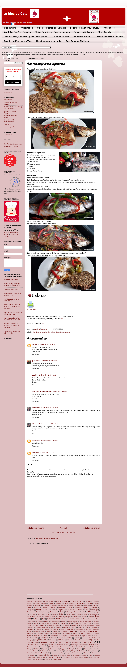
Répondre (35, 354)
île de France (38, 659)
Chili (83, 612)
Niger (96, 633)
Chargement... (8, 92)
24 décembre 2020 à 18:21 (58, 391)
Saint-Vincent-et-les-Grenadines (57, 646)
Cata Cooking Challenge (77, 41)
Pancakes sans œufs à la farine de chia (12, 332)
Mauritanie (64, 631)
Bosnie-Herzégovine (81, 607)
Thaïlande (44, 653)
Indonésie (78, 623)
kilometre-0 (36, 407)
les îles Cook (41, 657)
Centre (62, 612)
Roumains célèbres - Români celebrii (10, 121)
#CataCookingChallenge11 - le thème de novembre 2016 (13, 284)
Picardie (69, 640)
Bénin (86, 610)
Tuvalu (40, 655)
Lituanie (38, 629)
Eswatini (91, 616)
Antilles (51, 603)
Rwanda (50, 645)
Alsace (87, 601)
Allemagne (77, 601)
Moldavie (30, 633)
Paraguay (30, 640)
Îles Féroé (93, 657)
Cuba (85, 614)
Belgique (94, 605)
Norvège (63, 635)
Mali (42, 631)
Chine (89, 612)
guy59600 (35, 361)
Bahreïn (71, 605)
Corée (61, 614)
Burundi (80, 610)
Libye (86, 627)
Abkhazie (29, 601)
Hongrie (62, 623)
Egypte (53, 616)
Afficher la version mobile (63, 532)
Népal (83, 635)
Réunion (91, 645)
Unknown (35, 452)
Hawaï (42, 623)
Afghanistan (38, 601)
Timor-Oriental (55, 653)
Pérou (53, 642)
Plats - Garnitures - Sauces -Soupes (52, 32)
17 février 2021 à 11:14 (47, 452)
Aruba (96, 603)
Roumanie (88, 642)
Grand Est (39, 621)
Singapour (63, 649)
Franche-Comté (75, 619)
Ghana (98, 619)
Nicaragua (89, 633)
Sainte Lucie (72, 646)
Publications (10, 28)
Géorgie (36, 623)
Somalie (86, 649)
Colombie (32, 614)
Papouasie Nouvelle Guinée (90, 637)
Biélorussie (61, 607)
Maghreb (88, 629)
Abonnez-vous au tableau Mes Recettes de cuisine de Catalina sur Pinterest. (13, 144)
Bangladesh (78, 605)
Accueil (63, 528)
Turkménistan (96, 653)
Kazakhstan (74, 625)
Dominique (46, 616)
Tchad (37, 653)
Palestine (68, 638)
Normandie (54, 635)
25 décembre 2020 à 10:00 (49, 407)
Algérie (66, 601)
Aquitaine (58, 603)
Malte (48, 631)
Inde (70, 623)
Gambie (92, 619)
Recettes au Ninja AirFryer (110, 37)
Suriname (43, 651)
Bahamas (63, 605)
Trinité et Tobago (77, 653)
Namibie (75, 633)
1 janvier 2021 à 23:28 (50, 440)
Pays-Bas (53, 640)
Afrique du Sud (48, 601)
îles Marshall (56, 659)
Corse (54, 614)
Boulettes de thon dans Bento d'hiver (11, 300)
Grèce (46, 621)
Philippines (61, 640)
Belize (29, 607)
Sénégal (73, 651)
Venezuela (76, 655)
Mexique (73, 631)
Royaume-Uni (31, 645)
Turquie (31, 655)
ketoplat (44, 332)
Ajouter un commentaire (36, 465)
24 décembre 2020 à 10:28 (46, 344)
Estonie (84, 616)
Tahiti (89, 651)
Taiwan (96, 651)
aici (43, 323)
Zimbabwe (32, 657)
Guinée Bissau (72, 621)
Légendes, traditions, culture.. (84, 28)
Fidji (43, 619)
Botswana (95, 607)
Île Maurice (67, 657)
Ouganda (34, 638)
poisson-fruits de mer (58, 332)
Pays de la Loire (40, 640)
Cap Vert (45, 612)
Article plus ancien (91, 528)
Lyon (62, 629)
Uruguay (54, 655)
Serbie (36, 649)
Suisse (35, 651)
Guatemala (55, 621)
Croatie (79, 614)
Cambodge (94, 610)
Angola (29, 603)
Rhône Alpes (76, 642)
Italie (42, 625)
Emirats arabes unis (64, 616)
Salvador (80, 647)
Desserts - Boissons (84, 32)
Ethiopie (37, 619)
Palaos (61, 638)
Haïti (48, 623)
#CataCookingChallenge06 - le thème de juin (13, 294)
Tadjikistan (82, 651)
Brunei (47, 609)
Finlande (50, 619)
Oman (89, 635)
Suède (51, 651)
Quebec (66, 642)
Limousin (30, 629)
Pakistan (53, 638)
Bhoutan (44, 607)
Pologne (90, 640)
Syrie (67, 651)
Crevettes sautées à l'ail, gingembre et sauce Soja (12, 319)
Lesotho (58, 627)
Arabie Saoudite (69, 603)
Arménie (89, 603)
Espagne (75, 616)
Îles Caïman (84, 657)
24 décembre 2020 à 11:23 (48, 361)
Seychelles (45, 649)
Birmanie (52, 607)
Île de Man (76, 657)
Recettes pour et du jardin (49, 41)
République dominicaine (78, 645)
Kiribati (98, 625)
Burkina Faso (71, 610)
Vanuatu (62, 655)
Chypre (98, 612)
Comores (40, 614)
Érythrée (58, 657)
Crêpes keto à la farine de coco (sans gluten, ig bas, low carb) (12, 306)
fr (36, 332)
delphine (35, 375)
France (59, 618)
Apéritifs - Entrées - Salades (17, 32)
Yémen (91, 655)
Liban (72, 627)
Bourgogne (30, 610)
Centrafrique (53, 612)
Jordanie (66, 625)
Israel (36, 625)
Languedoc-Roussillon (42, 627)
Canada (38, 612)
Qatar (59, 642)
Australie (29, 605)
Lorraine (46, 629)
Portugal (35, 642)
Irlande (96, 623)
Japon (58, 625)
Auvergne (46, 605)
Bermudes (36, 607)
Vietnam (83, 655)
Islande (29, 625)
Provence (44, 642)
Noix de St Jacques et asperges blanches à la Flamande (11, 325)
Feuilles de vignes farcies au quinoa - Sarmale (13, 313)
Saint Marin (44, 646)
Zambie (97, 655)
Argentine (80, 603)
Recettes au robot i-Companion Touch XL (73, 37)
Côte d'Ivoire (94, 614)
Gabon (85, 619)
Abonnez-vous (13, 82)
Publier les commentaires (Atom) (47, 538)
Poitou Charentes (80, 640)
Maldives (36, 631)
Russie (42, 645)
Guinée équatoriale (85, 621)
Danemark (30, 616)
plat (49, 332)
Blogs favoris (104, 32)
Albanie (58, 601)
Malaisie (95, 629)
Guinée (63, 621)
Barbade (86, 605)
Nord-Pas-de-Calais (40, 635)
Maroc (55, 631)
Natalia (34, 344)
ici (66, 255)
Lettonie (65, 627)
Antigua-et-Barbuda (40, 603)
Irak (85, 623)
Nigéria (29, 635)
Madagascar (79, 629)
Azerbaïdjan (55, 605)
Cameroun (30, 612)
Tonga (68, 653)
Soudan (93, 649)
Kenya (82, 625)
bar (34, 332)
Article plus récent (35, 528)
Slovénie (79, 649)
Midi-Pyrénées (92, 631)
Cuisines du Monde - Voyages (51, 28)
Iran (90, 623)
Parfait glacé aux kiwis (11, 289)
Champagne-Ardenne (72, 612)
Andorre (96, 601)
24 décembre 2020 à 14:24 (47, 375)
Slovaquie (71, 649)
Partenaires (109, 28)
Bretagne (39, 610)
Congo (47, 614)
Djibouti (39, 616)
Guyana (96, 621)
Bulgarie (60, 610)
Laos (51, 627)
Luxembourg (55, 629)
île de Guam (47, 659)
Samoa (87, 646)
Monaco (39, 633)
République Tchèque (62, 645)
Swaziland (60, 651)
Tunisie (86, 653)
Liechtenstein (94, 627)
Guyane (29, 623)
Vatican (68, 655)
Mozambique (66, 633)
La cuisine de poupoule (40, 391)
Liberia (80, 627)
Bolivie (70, 607)
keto (39, 332)
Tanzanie (29, 653)
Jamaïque (51, 625)
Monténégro (56, 633)
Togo (62, 653)
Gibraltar (31, 621)
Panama (77, 638)
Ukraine (46, 655)
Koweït (31, 627)
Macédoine (70, 629)
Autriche (37, 605)
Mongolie (47, 633)
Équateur (50, 657)
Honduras (54, 623)
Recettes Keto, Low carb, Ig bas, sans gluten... (26, 37)
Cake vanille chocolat (11, 280)
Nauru (82, 633)
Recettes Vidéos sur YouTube (18, 41)
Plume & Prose (37, 440)
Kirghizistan (90, 625)
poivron (67, 332)
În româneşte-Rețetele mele (13, 127)
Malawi (29, 631)
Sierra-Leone (54, 649)
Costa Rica (70, 614)
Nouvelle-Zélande (74, 635)
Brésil (53, 610)
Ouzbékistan (44, 638)
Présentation (26, 28)
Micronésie (82, 631)
